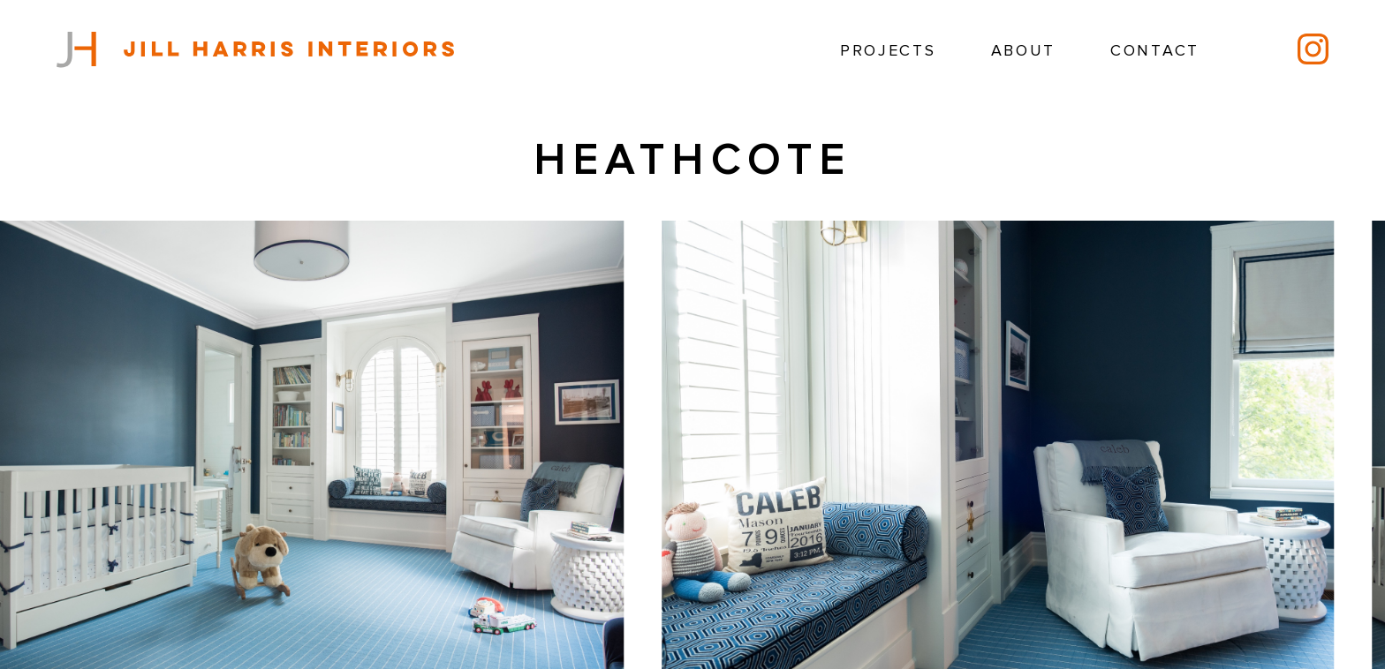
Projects (888, 51)
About (1023, 51)
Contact (1155, 51)
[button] (1313, 475)
